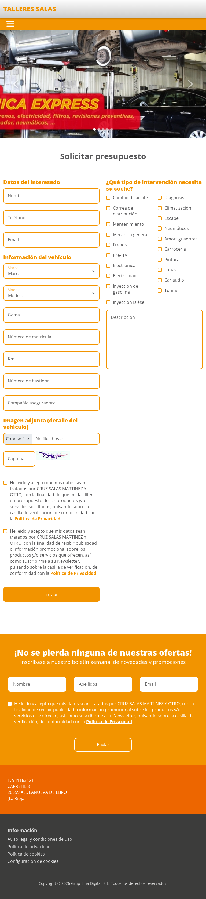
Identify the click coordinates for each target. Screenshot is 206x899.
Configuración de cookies (33, 861)
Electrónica (121, 265)
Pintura (169, 259)
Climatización (175, 208)
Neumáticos (173, 228)
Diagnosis (171, 197)
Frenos (116, 245)
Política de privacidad (29, 847)
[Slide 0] (94, 129)
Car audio (171, 280)
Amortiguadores (178, 239)
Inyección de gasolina (122, 289)
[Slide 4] (111, 129)
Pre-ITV (117, 255)
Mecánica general (127, 234)
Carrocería (172, 249)
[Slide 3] (107, 129)
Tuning (168, 290)
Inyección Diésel (126, 302)
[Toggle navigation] (10, 24)
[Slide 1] (98, 129)
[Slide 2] (103, 129)
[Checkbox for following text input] (51, 439)
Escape (168, 218)
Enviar (51, 594)
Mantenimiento (125, 224)
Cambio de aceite (127, 197)
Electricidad (121, 276)
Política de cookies (26, 854)
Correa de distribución (122, 211)
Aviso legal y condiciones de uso (40, 839)
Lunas (167, 270)
